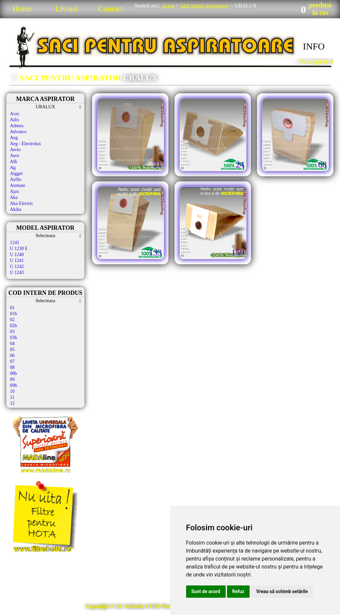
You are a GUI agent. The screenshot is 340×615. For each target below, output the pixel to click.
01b (13, 313)
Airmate (17, 185)
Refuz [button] (238, 591)
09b (13, 385)
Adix (14, 119)
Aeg (14, 137)
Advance (18, 131)
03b (13, 337)
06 (12, 355)
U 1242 (17, 266)
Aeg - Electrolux (25, 143)
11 (12, 397)
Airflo (15, 179)
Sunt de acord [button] (205, 591)
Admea (16, 125)
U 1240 (17, 254)
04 (12, 343)
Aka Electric (21, 203)
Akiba (15, 209)
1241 (14, 242)
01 (12, 307)
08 (12, 367)
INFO (313, 46)
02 (12, 319)
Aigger (16, 173)
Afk (13, 161)
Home (22, 8)
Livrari (66, 8)
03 (12, 331)
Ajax (14, 191)
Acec (15, 113)
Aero (14, 155)
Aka (14, 197)
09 (12, 379)
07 (12, 361)
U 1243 (17, 272)
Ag (13, 167)
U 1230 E (19, 248)
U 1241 (17, 260)
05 (12, 349)
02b (13, 325)
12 (12, 403)
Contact (110, 8)
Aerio (15, 149)
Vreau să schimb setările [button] (282, 591)
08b (13, 373)
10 (12, 391)
